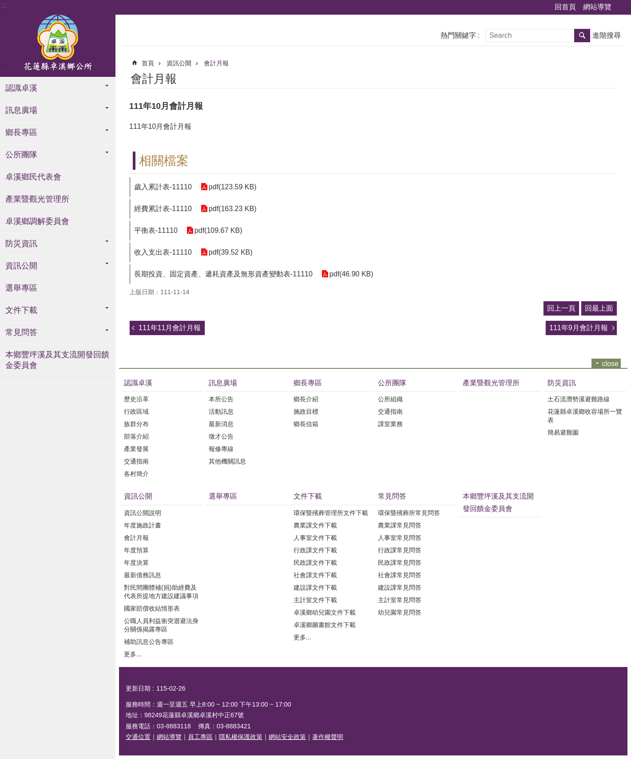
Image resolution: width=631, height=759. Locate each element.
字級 (622, 7)
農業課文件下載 (315, 525)
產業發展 (136, 448)
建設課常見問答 (399, 587)
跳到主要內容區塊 (4, 4)
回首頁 (565, 7)
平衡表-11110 (156, 230)
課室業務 (390, 423)
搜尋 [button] (582, 35)
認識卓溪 (21, 88)
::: (4, 5)
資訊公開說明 (142, 512)
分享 (612, 77)
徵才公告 (221, 436)
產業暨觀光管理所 (37, 199)
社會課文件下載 (315, 575)
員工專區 (200, 736)
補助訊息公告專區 (149, 641)
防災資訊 (21, 243)
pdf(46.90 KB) (351, 274)
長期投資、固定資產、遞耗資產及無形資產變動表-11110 (223, 274)
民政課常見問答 (399, 562)
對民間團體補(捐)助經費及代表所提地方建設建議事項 (161, 591)
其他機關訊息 (227, 461)
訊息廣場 (21, 110)
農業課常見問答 (399, 525)
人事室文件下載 (315, 537)
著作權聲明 (327, 736)
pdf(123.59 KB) (233, 187)
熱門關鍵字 (458, 35)
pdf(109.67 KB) (218, 230)
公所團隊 (21, 154)
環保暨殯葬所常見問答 (409, 512)
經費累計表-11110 (163, 208)
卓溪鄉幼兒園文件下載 (325, 612)
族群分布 (136, 423)
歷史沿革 (136, 399)
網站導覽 (597, 7)
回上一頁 (561, 308)
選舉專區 (21, 288)
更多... (133, 654)
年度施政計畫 (142, 525)
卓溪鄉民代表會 (33, 176)
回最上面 (599, 308)
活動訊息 (221, 411)
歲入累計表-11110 (163, 187)
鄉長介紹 (306, 399)
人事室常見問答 (399, 537)
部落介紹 (136, 436)
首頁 (148, 63)
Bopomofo (599, 77)
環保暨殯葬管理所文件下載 (331, 512)
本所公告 (221, 399)
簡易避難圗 (563, 432)
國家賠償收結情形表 (152, 608)
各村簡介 (136, 473)
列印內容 (587, 77)
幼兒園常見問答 (399, 612)
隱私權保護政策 (240, 736)
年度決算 (136, 562)
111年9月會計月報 (578, 328)
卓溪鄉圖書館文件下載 (325, 624)
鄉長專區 (21, 132)
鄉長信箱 (306, 423)
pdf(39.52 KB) (231, 252)
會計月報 (216, 63)
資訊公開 (21, 265)
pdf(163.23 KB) (233, 208)
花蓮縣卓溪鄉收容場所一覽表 (585, 415)
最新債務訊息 (142, 575)
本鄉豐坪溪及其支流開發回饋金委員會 (57, 360)
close (610, 364)
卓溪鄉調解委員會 (37, 221)
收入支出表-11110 (163, 252)
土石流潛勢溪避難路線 (579, 399)
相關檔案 (164, 161)
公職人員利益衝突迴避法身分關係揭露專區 (161, 625)
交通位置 (138, 736)
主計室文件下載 (315, 599)
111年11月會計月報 (170, 328)
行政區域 (136, 411)
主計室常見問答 (399, 599)
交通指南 (136, 461)
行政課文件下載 (315, 550)
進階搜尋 (606, 35)
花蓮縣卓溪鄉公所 (57, 46)
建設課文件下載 (315, 587)
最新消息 (221, 423)
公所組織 (390, 399)
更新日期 (138, 688)
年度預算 (136, 550)
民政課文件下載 (315, 562)
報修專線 (221, 448)
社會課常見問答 (399, 575)
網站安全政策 (287, 736)
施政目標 (306, 411)
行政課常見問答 (399, 550)
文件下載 (21, 310)
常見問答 (21, 332)
